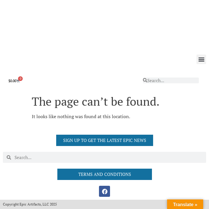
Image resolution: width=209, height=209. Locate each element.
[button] (201, 59)
